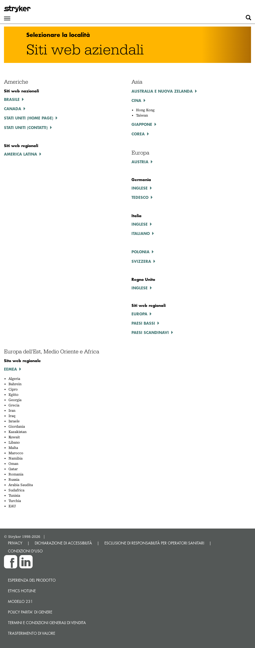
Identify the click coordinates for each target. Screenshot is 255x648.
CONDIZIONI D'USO (25, 550)
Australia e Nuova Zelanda (162, 91)
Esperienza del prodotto (32, 580)
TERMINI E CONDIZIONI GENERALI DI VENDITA (47, 622)
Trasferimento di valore (31, 633)
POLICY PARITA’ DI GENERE (30, 612)
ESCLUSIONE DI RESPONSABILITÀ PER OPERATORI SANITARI (154, 543)
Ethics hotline (22, 590)
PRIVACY (15, 543)
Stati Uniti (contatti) (26, 127)
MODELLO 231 (20, 601)
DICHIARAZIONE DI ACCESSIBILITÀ (63, 543)
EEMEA (10, 369)
